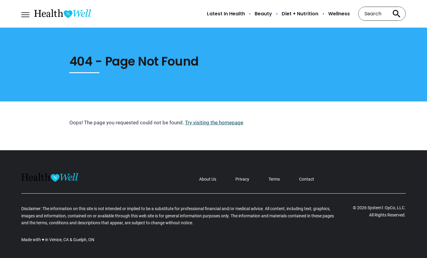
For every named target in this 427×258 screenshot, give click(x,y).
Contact (306, 179)
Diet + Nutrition (300, 13)
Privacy (242, 179)
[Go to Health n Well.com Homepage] (62, 13)
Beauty (263, 13)
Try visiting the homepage (214, 123)
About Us (207, 179)
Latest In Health (226, 13)
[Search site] (396, 13)
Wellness (339, 13)
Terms (274, 179)
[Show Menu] (25, 13)
